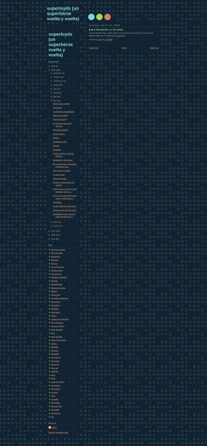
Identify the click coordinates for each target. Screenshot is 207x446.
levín (53, 333)
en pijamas (55, 305)
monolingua (55, 256)
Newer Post (93, 48)
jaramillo (54, 392)
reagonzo (54, 351)
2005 (53, 239)
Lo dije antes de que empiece (64, 206)
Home (124, 48)
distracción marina (58, 288)
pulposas (54, 371)
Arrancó (56, 138)
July (55, 89)
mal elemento (56, 274)
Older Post (154, 48)
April (55, 101)
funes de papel (57, 330)
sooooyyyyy (120, 36)
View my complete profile (58, 432)
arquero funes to (57, 326)
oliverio (54, 316)
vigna (53, 396)
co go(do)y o (56, 357)
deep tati (54, 368)
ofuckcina (55, 309)
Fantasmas (57, 108)
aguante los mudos (58, 340)
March (56, 222)
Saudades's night (60, 142)
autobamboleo (56, 284)
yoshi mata (55, 312)
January (56, 226)
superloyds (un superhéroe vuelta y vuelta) (63, 13)
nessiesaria (55, 385)
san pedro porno (57, 267)
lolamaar (54, 281)
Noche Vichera (59, 134)
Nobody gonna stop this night (64, 210)
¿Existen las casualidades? (64, 112)
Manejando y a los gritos (62, 160)
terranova (55, 260)
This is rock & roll (60, 119)
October (56, 77)
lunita (53, 378)
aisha (53, 375)
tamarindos (55, 403)
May (55, 97)
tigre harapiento (57, 323)
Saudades (57, 150)
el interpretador (57, 270)
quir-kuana (55, 361)
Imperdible (57, 202)
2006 (53, 235)
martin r (54, 344)
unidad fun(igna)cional (60, 319)
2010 (53, 66)
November (57, 73)
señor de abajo (57, 253)
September (58, 81)
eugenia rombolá (57, 382)
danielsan (55, 347)
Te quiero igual (59, 175)
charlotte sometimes (59, 277)
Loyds (54, 427)
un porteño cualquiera (59, 298)
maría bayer (55, 389)
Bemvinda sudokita (60, 130)
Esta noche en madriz (61, 171)
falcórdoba (55, 354)
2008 (53, 70)
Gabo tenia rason (60, 178)
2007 (53, 231)
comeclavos (55, 413)
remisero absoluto (58, 250)
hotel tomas (55, 302)
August (56, 85)
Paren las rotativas (60, 115)
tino (52, 417)
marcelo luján (56, 406)
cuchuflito (55, 399)
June (55, 93)
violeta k (54, 291)
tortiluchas (55, 364)
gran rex (54, 263)
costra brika (55, 295)
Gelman (56, 146)
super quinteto (56, 337)
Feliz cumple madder (61, 104)
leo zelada (55, 410)
